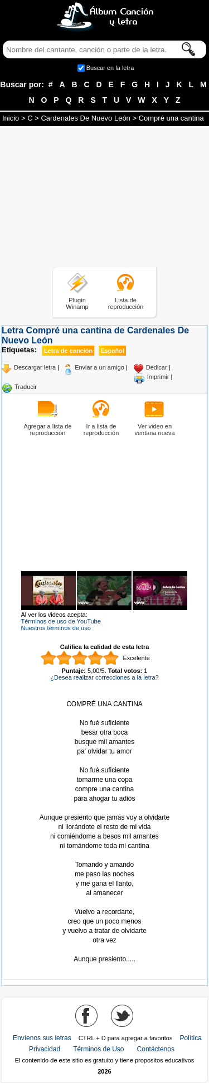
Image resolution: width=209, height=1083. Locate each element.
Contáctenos (155, 1049)
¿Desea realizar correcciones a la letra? (104, 677)
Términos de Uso (98, 1049)
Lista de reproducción (126, 303)
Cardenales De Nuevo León (85, 118)
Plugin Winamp (77, 303)
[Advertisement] (105, 198)
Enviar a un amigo (99, 367)
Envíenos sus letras (42, 1038)
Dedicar (156, 367)
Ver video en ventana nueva (154, 429)
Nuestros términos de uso (56, 628)
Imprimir (158, 376)
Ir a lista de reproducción (101, 429)
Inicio (10, 118)
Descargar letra (35, 367)
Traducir (25, 386)
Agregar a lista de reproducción (47, 429)
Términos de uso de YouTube (61, 621)
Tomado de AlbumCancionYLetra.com (105, 950)
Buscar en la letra (110, 67)
